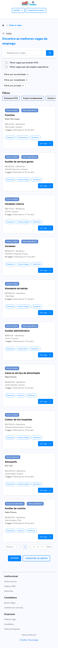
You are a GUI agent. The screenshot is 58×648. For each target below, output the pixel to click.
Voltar (7, 33)
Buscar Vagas (9, 603)
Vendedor (10, 246)
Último (49, 547)
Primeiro (9, 547)
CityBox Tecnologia (29, 640)
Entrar (14, 558)
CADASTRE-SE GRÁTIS (36, 10)
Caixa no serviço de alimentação (22, 373)
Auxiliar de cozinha (15, 508)
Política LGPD (9, 586)
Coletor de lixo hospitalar (18, 419)
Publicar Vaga (10, 619)
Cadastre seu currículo (13, 608)
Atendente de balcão (16, 288)
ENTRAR (18, 10)
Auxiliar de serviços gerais (19, 161)
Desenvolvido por (29, 635)
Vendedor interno (14, 203)
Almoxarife (11, 461)
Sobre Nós (8, 591)
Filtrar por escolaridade (16, 74)
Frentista (10, 115)
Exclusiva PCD (11, 98)
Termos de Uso (10, 581)
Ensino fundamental (32, 98)
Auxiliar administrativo (17, 330)
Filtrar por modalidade (16, 80)
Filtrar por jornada (14, 85)
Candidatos (9, 624)
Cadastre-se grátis (36, 558)
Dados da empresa (12, 629)
